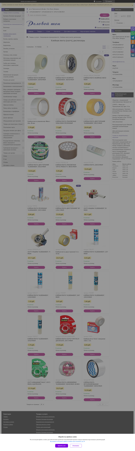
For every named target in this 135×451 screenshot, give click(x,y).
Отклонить (75, 445)
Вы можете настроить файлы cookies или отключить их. (67, 441)
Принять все (62, 445)
